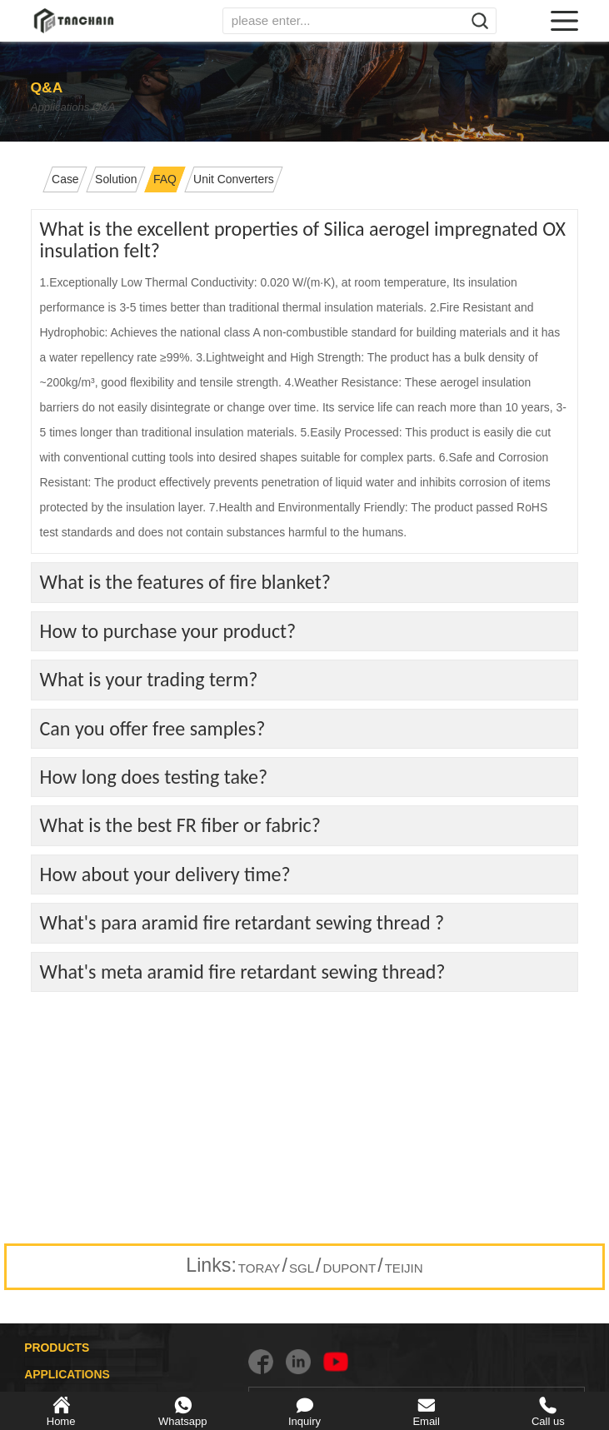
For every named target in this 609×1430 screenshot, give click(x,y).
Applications (63, 107)
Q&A (134, 107)
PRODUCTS (56, 1347)
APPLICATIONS (67, 1374)
